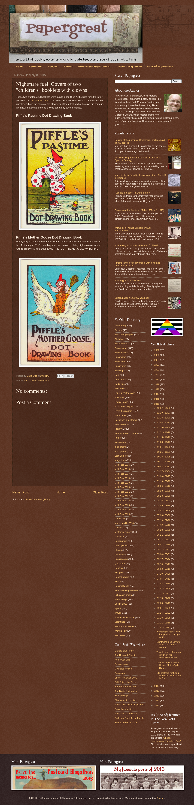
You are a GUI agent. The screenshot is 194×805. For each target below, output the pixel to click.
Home (19, 66)
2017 (157, 394)
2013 (157, 690)
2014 (157, 686)
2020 (157, 379)
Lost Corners (121, 455)
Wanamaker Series (124, 626)
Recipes (53, 66)
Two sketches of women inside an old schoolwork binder (168, 655)
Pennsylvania (121, 545)
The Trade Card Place (126, 713)
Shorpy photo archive (125, 700)
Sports (118, 608)
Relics (118, 581)
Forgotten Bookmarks (125, 686)
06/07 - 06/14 (164, 544)
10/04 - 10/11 (164, 466)
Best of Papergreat (124, 334)
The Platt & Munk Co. (41, 100)
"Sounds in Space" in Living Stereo (132, 192)
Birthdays (119, 339)
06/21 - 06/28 (164, 534)
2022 (157, 369)
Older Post (100, 492)
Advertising (120, 325)
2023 (157, 364)
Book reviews (121, 352)
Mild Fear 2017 (122, 473)
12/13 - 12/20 (164, 417)
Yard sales (120, 635)
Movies (118, 527)
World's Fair (121, 630)
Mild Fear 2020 (122, 487)
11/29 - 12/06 (164, 427)
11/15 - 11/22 (164, 437)
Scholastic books (123, 595)
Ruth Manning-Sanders (94, 66)
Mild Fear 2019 (122, 482)
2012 (157, 695)
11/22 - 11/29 (164, 432)
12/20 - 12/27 (164, 412)
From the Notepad (124, 406)
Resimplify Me (122, 586)
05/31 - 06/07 (164, 549)
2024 (157, 360)
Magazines (120, 460)
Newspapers (121, 541)
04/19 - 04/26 (164, 573)
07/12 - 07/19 (164, 525)
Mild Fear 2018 (122, 478)
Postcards (36, 66)
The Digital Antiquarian (126, 691)
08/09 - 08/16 (164, 505)
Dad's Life (120, 384)
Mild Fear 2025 (122, 509)
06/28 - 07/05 (164, 530)
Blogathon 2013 (123, 343)
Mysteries (119, 536)
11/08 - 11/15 (164, 442)
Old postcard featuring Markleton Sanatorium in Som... (168, 676)
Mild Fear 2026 (122, 514)
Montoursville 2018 (124, 523)
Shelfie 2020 (121, 603)
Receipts (119, 568)
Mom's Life (120, 518)
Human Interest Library (126, 433)
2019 (157, 384)
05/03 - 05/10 (164, 569)
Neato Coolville (122, 659)
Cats (117, 375)
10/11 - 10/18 (164, 461)
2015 (157, 404)
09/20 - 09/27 (164, 476)
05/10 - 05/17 (164, 564)
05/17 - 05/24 (164, 559)
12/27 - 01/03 (164, 408)
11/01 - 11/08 (164, 447)
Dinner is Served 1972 (126, 677)
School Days (121, 599)
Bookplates (120, 361)
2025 (157, 355)
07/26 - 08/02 (164, 515)
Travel (118, 612)
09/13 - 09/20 (164, 481)
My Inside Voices (123, 668)
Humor (118, 437)
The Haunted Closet (125, 655)
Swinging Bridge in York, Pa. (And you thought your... (168, 634)
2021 (157, 374)
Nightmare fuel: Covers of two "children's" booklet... (168, 645)
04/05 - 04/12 (164, 578)
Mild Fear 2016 (122, 469)
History (118, 428)
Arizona (118, 330)
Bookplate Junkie (123, 709)
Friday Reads (121, 402)
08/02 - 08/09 (164, 510)
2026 (157, 350)
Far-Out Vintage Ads (125, 393)
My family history (123, 532)
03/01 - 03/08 (164, 588)
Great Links (120, 415)
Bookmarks (120, 357)
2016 (157, 399)
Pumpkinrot (120, 673)
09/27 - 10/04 (164, 471)
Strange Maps (122, 695)
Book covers (30, 380)
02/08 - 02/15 (164, 603)
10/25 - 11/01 (164, 452)
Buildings (119, 370)
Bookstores (120, 366)
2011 (157, 700)
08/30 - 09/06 (164, 491)
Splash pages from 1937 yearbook (132, 298)
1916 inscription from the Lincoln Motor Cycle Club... (168, 665)
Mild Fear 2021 (122, 491)
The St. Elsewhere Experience (130, 704)
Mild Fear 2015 (122, 464)
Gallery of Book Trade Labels (129, 718)
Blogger (160, 798)
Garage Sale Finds (124, 650)
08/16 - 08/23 (164, 500)
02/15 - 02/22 (164, 598)
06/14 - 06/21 (164, 539)
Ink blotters (120, 446)
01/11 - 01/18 (164, 622)
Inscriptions (120, 451)
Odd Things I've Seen (125, 682)
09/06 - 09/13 (164, 486)
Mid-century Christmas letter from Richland (136, 245)
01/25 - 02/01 (164, 612)
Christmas (120, 379)
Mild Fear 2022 (122, 496)
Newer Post (20, 492)
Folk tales (119, 397)
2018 (157, 389)
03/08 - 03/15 (164, 583)
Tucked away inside (125, 617)
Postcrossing (121, 559)
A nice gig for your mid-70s (128, 280)
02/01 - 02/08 (164, 608)
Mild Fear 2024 (122, 505)
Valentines (120, 621)
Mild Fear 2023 (122, 500)
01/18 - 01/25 (164, 617)
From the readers (123, 411)
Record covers (122, 577)
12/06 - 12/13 (164, 422)
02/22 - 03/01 (164, 593)
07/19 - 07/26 (164, 520)
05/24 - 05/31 (164, 554)
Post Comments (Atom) (38, 499)
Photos (68, 66)
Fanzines (119, 388)
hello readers (121, 424)
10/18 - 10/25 (164, 456)
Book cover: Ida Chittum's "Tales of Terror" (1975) (139, 210)
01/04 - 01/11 (164, 627)
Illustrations (43, 380)
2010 (157, 705)
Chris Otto (32, 376)
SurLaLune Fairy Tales (126, 722)
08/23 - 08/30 (164, 496)
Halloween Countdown (126, 420)
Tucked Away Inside (128, 66)
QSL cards (120, 563)
